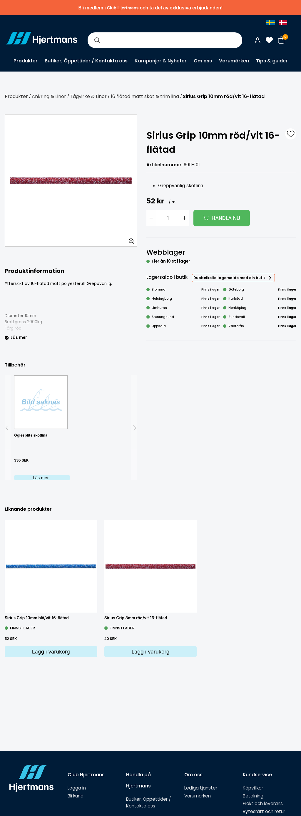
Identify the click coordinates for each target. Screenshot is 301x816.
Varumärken (234, 60)
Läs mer (41, 477)
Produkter (26, 60)
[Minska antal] (151, 218)
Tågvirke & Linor (88, 96)
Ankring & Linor (49, 96)
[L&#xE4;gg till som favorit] (290, 134)
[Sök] (97, 40)
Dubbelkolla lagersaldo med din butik (229, 277)
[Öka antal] (184, 218)
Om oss (203, 60)
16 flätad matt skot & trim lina (145, 96)
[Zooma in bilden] (130, 239)
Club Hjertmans (123, 7)
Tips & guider (272, 60)
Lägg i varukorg (51, 652)
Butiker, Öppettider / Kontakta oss (86, 60)
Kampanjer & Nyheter (161, 60)
